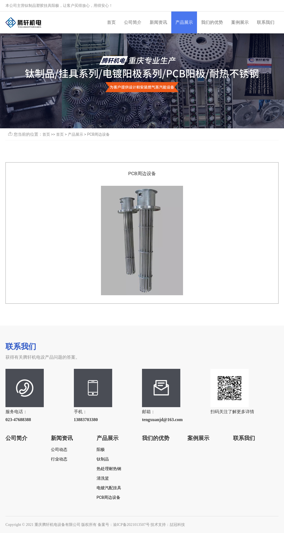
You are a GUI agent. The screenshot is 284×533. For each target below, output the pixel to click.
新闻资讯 (158, 22)
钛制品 (103, 459)
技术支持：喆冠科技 (167, 525)
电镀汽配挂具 (109, 488)
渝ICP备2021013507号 (131, 525)
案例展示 (240, 22)
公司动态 (59, 449)
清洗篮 (103, 478)
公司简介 (132, 22)
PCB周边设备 (98, 134)
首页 (111, 22)
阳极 (101, 449)
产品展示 (184, 22)
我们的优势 (212, 22)
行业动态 (59, 459)
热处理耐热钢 (109, 469)
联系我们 (265, 22)
